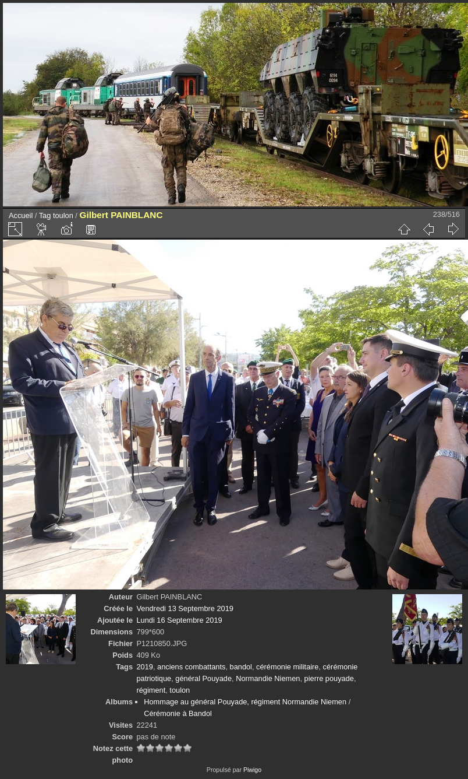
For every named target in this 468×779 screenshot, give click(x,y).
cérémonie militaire (287, 666)
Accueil (21, 215)
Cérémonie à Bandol (178, 713)
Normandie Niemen (268, 678)
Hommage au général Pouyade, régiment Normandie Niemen (245, 701)
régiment (150, 690)
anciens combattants (191, 666)
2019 (144, 666)
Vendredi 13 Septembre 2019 (184, 608)
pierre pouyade (329, 678)
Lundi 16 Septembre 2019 (179, 620)
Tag (45, 215)
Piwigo (252, 769)
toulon (63, 215)
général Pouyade (203, 678)
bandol (241, 666)
